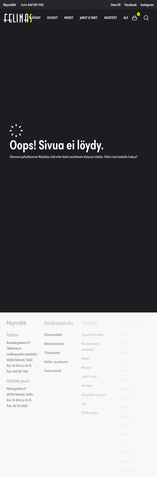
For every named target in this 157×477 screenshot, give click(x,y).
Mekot (68, 17)
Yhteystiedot (52, 352)
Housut (52, 17)
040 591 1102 (36, 4)
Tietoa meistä (52, 370)
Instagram (147, 4)
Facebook (130, 4)
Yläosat (34, 17)
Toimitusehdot (53, 334)
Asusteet (110, 17)
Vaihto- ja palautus (56, 361)
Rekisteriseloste (54, 343)
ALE (125, 17)
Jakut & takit (89, 17)
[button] (136, 18)
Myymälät (9, 4)
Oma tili (116, 4)
